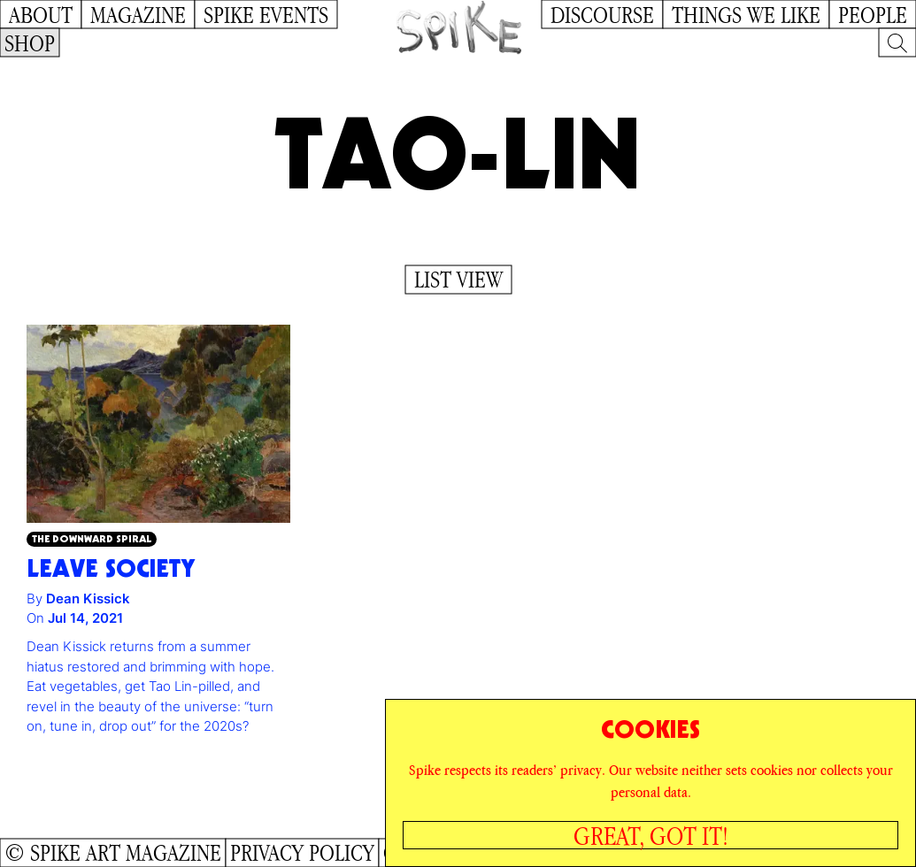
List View (458, 279)
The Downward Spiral (91, 538)
